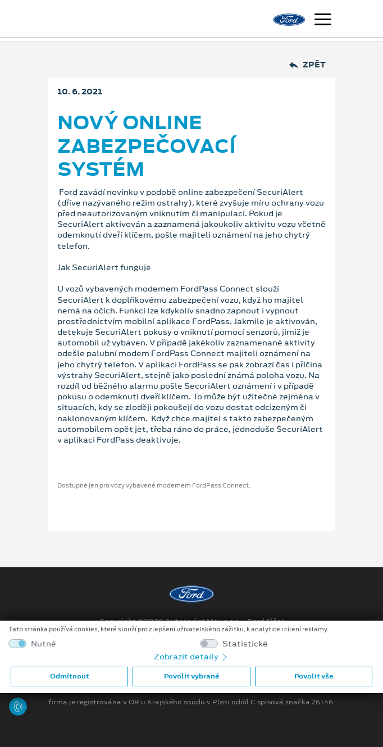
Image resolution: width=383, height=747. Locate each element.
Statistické (245, 644)
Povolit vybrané (191, 676)
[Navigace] (323, 21)
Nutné (43, 644)
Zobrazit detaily (191, 656)
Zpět (307, 65)
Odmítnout (69, 676)
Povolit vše (313, 676)
